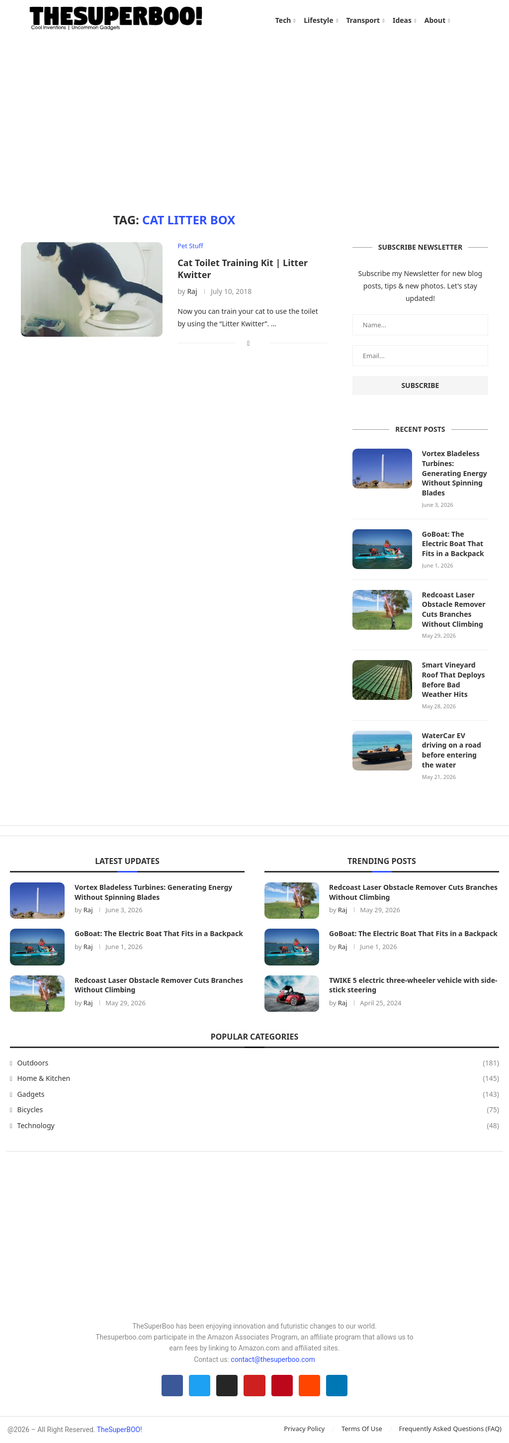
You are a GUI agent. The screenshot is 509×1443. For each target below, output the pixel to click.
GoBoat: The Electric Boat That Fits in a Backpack (453, 544)
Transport (363, 20)
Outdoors (258, 1062)
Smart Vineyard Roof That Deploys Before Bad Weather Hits (453, 679)
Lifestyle (318, 20)
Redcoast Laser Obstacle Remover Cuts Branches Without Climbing (453, 609)
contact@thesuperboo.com (273, 1359)
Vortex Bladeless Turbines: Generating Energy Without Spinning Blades (454, 474)
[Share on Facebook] (248, 343)
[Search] (483, 20)
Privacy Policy (304, 1429)
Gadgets (258, 1094)
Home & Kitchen (258, 1078)
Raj (192, 292)
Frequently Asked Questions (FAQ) (450, 1429)
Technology (258, 1125)
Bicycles (258, 1110)
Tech (283, 20)
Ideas (402, 20)
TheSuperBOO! (119, 1430)
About (434, 20)
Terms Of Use (361, 1429)
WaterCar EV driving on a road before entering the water (451, 750)
